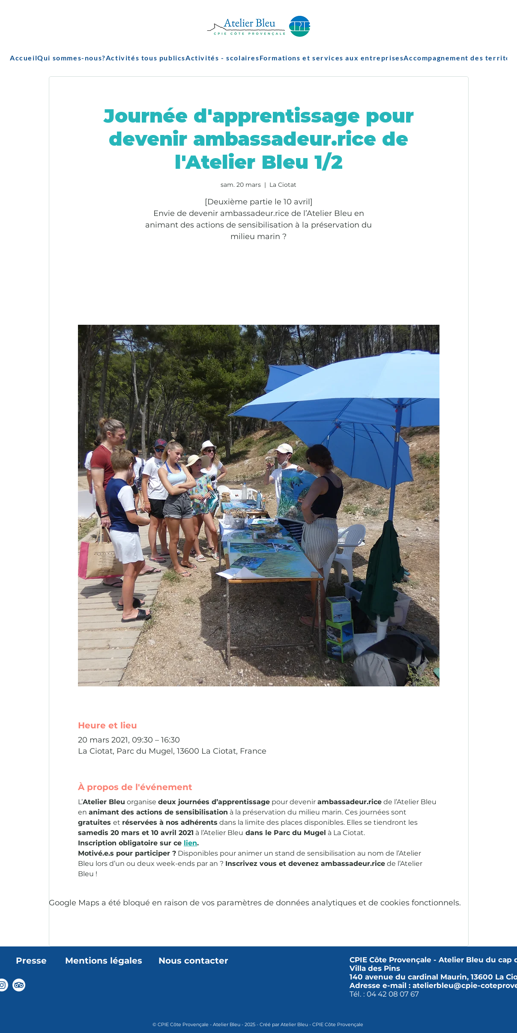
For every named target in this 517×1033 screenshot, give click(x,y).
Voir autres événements (258, 284)
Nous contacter (193, 960)
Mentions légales (103, 960)
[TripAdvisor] (18, 985)
